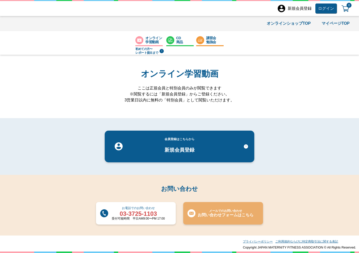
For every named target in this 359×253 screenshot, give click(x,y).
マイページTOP (336, 23)
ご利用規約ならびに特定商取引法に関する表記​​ (306, 241)
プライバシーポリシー (258, 241)
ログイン (326, 8)
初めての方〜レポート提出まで (149, 50)
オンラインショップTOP (289, 23)
